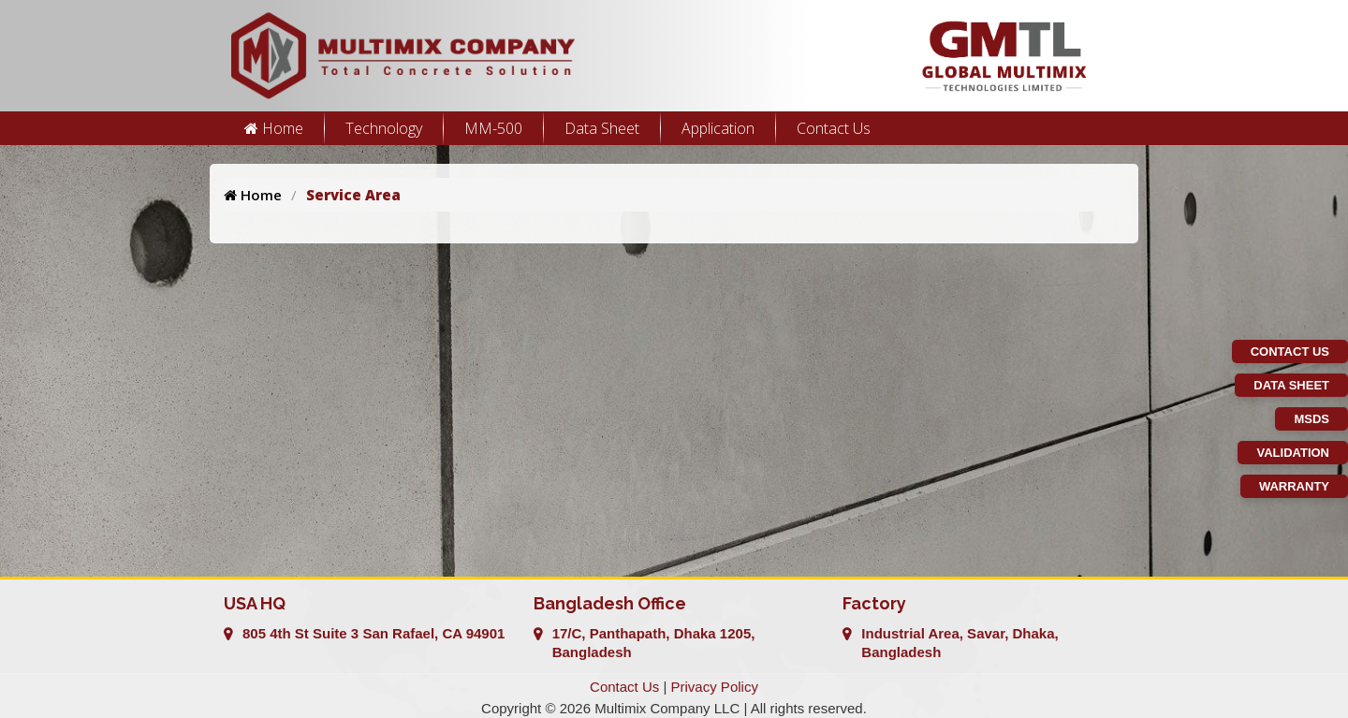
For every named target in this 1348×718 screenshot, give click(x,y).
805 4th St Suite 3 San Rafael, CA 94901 (373, 633)
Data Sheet (601, 128)
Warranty (1294, 486)
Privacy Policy (714, 687)
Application (718, 128)
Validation (1292, 453)
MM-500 (493, 128)
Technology (383, 128)
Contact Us (834, 128)
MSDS (1311, 419)
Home (273, 128)
